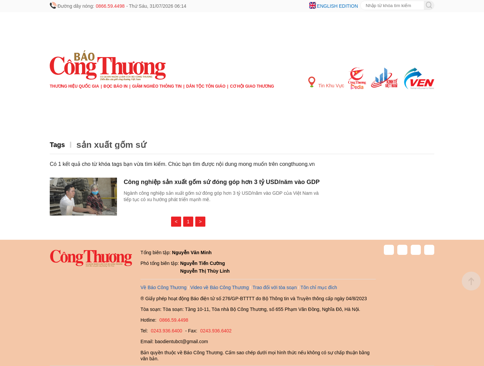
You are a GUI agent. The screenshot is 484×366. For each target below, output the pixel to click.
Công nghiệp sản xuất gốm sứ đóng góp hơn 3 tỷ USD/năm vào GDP (222, 182)
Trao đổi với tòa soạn (274, 287)
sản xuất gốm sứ (111, 145)
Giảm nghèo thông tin (157, 86)
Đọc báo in (116, 86)
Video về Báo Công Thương (219, 287)
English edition (337, 6)
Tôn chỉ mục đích (318, 287)
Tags (57, 144)
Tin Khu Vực (326, 82)
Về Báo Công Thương (163, 287)
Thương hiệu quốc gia (74, 86)
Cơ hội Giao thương (252, 86)
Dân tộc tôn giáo (206, 86)
